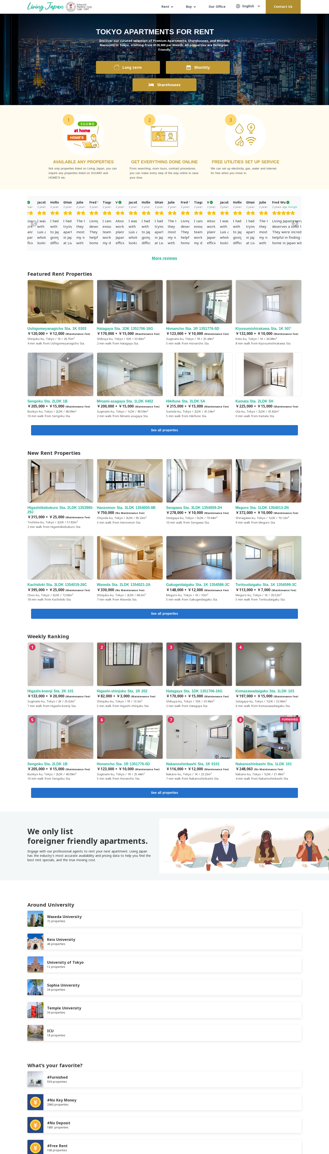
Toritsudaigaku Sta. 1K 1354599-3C (269, 570)
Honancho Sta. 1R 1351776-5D (199, 313)
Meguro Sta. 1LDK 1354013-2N (269, 492)
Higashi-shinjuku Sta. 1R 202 (130, 677)
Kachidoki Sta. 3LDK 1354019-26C (60, 570)
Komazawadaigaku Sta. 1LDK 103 (269, 677)
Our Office (217, 6)
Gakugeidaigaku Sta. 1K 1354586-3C (199, 570)
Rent (167, 6)
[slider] (59, 213)
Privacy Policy (70, 1116)
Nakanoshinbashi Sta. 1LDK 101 (269, 750)
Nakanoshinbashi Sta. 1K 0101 (199, 750)
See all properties (164, 430)
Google (68, 207)
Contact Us (283, 6)
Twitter (290, 1138)
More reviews (164, 258)
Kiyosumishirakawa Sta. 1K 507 (269, 313)
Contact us (116, 1116)
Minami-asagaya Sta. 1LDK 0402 (130, 385)
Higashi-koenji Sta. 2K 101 (60, 677)
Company (94, 1116)
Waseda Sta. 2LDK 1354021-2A (130, 570)
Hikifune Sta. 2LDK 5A (199, 385)
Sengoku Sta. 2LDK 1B (60, 385)
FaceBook (281, 1138)
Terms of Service (40, 1116)
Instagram (299, 1138)
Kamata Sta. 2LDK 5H (269, 385)
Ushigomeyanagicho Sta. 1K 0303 (60, 313)
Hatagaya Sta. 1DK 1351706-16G (130, 313)
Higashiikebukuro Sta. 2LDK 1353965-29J (60, 495)
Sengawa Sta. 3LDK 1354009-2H (199, 492)
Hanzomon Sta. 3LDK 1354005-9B (130, 492)
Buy (191, 6)
